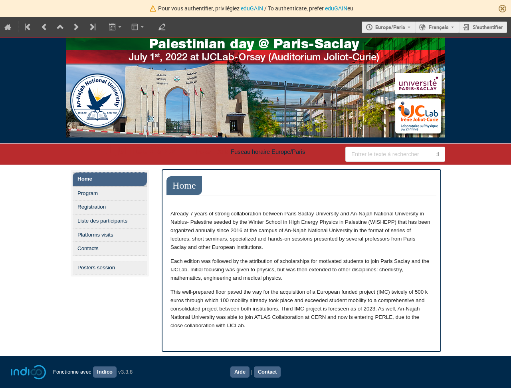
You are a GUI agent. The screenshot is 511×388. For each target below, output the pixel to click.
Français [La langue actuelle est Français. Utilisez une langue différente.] (439, 27)
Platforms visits (95, 235)
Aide (240, 372)
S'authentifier (488, 27)
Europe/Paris (390, 27)
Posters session (96, 268)
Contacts (88, 248)
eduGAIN (252, 8)
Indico (105, 372)
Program (87, 193)
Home (84, 179)
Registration (91, 207)
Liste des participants (102, 221)
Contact (267, 372)
